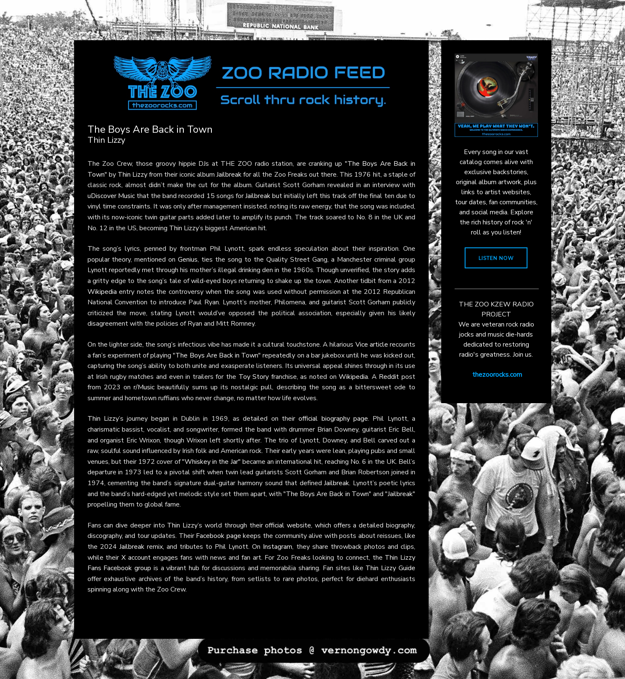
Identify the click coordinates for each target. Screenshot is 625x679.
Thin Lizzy (132, 174)
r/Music (144, 387)
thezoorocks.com (497, 374)
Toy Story (254, 376)
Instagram (277, 546)
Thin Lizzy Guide (390, 568)
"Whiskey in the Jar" (211, 461)
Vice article (371, 344)
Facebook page (218, 535)
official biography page (333, 418)
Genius (188, 259)
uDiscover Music (111, 196)
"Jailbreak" (400, 494)
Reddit (389, 376)
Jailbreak (229, 174)
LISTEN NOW (496, 258)
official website (288, 525)
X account (136, 557)
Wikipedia (102, 291)
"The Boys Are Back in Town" (217, 355)
